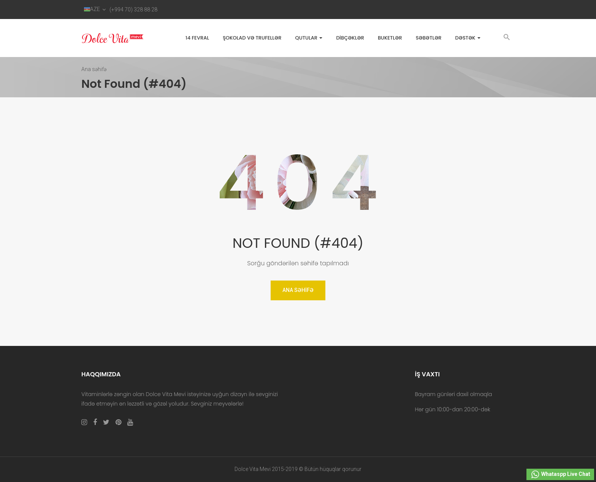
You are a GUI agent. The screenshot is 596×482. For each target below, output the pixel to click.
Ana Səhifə (298, 290)
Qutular (308, 37)
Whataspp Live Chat (560, 474)
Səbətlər (429, 37)
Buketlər (390, 37)
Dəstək (467, 37)
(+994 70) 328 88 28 (133, 9)
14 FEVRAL (197, 37)
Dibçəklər (350, 37)
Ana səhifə (93, 69)
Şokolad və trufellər (252, 37)
